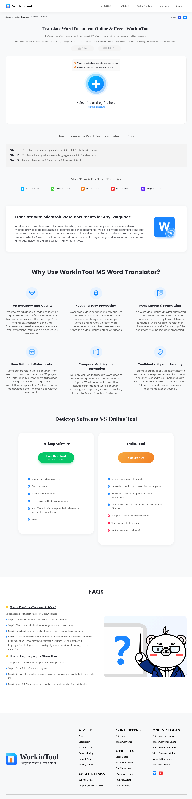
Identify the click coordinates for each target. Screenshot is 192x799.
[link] (8, 17)
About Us (83, 736)
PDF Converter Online (164, 736)
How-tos (164, 6)
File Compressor (124, 768)
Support (181, 6)
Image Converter (124, 742)
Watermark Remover (126, 774)
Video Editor (122, 757)
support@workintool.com (91, 785)
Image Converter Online (164, 742)
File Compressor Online (164, 747)
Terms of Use (85, 747)
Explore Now (136, 457)
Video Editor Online (162, 759)
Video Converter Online (164, 753)
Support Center (86, 780)
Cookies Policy (86, 753)
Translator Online (161, 765)
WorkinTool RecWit (125, 762)
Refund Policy (86, 759)
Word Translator (40, 17)
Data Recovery (123, 785)
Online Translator (22, 17)
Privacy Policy (86, 765)
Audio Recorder (123, 780)
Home (8, 17)
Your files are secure (96, 107)
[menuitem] (108, 6)
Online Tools (144, 6)
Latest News (85, 742)
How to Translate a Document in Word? (33, 607)
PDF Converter (123, 736)
